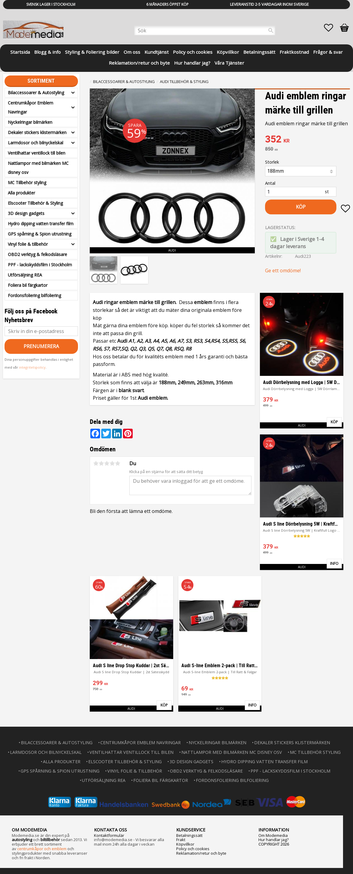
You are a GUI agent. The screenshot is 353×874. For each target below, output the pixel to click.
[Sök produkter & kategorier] (204, 30)
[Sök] (270, 30)
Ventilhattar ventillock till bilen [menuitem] (36, 153)
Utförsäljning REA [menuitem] (25, 275)
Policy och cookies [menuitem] (192, 52)
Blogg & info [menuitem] (47, 52)
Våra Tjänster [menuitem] (229, 63)
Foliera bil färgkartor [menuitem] (27, 285)
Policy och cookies (192, 848)
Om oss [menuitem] (132, 52)
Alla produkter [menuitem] (21, 193)
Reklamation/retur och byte (201, 853)
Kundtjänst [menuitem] (156, 52)
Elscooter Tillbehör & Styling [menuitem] (35, 203)
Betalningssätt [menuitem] (259, 52)
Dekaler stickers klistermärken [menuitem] (37, 132)
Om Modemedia (273, 835)
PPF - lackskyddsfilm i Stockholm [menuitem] (40, 264)
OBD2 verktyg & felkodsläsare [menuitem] (37, 254)
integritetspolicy (32, 367)
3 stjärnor (106, 463)
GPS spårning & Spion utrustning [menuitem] (39, 234)
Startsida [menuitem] (20, 52)
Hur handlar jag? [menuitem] (192, 63)
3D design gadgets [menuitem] (26, 213)
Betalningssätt (189, 835)
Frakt (180, 839)
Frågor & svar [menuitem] (328, 52)
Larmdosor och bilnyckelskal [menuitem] (35, 143)
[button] (331, 27)
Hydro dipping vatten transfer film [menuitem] (40, 223)
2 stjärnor (101, 463)
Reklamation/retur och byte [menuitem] (139, 63)
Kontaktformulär (109, 835)
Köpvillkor (185, 844)
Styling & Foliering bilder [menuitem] (92, 52)
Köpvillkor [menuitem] (228, 52)
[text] (307, 139)
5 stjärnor (117, 463)
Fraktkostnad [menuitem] (294, 52)
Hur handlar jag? (273, 839)
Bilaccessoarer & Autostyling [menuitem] (36, 92)
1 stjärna (96, 463)
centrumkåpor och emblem (41, 848)
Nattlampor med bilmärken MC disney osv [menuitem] (38, 167)
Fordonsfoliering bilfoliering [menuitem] (34, 295)
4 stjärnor (112, 463)
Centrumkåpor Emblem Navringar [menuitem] (30, 107)
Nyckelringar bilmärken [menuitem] (30, 122)
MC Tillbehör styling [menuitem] (27, 182)
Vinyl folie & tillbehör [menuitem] (28, 244)
